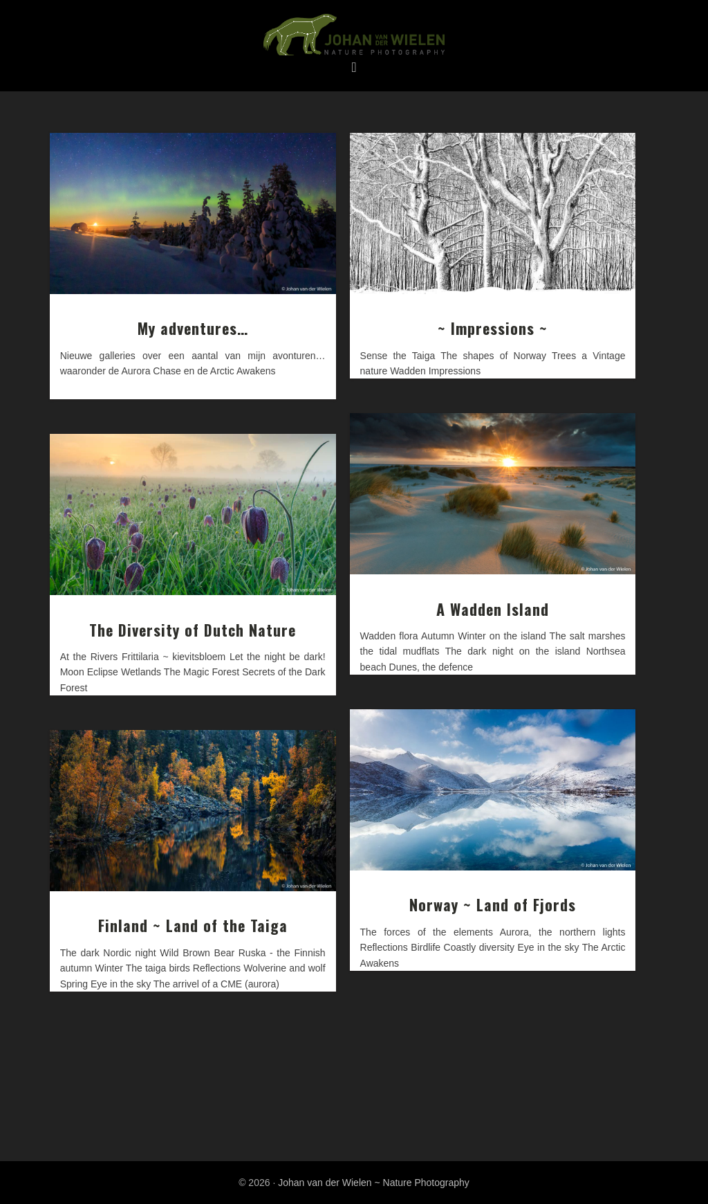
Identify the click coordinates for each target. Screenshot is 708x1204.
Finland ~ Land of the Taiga (193, 925)
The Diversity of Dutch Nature (192, 630)
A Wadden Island (492, 609)
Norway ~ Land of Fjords (492, 904)
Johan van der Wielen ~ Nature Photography (354, 35)
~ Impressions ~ (493, 328)
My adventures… (193, 328)
